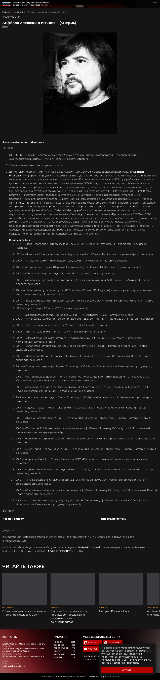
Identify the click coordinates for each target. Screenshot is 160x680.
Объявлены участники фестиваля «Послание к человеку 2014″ (24, 613)
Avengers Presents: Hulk (114, 611)
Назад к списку (13, 518)
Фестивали (7, 607)
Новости (103, 607)
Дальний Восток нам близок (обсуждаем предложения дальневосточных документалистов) (69, 616)
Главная (6, 12)
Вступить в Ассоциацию (95, 659)
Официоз (55, 607)
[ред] (5, 26)
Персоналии (19, 12)
